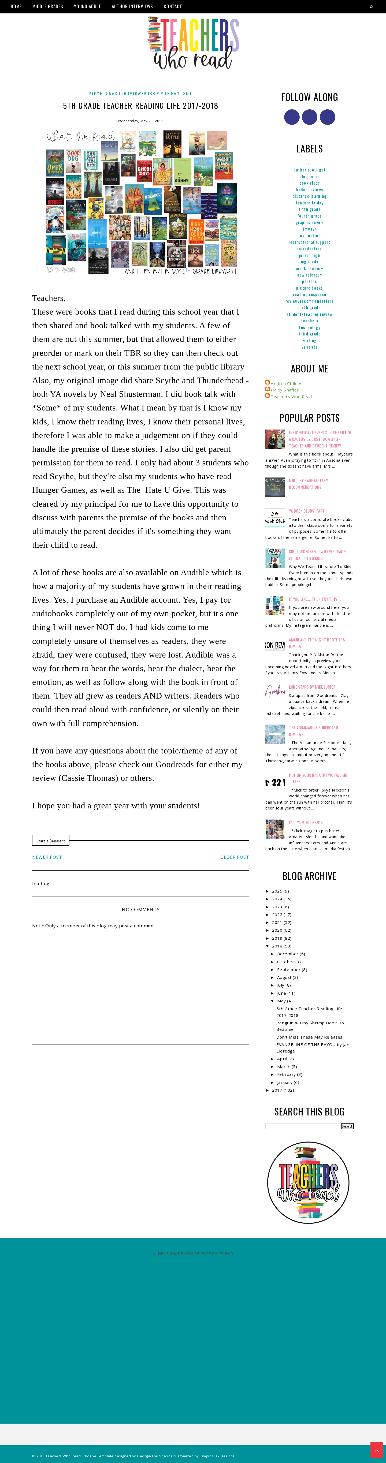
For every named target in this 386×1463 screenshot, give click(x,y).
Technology (309, 327)
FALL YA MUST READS (306, 822)
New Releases (309, 275)
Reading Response (309, 294)
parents (309, 281)
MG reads (309, 261)
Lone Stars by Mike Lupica (312, 687)
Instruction (310, 235)
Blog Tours (310, 176)
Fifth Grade (105, 93)
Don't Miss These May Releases (309, 1037)
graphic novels (310, 222)
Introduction (309, 248)
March (284, 1066)
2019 (278, 938)
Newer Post (47, 857)
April (282, 1058)
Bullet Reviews (309, 189)
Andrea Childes (286, 383)
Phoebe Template (98, 1456)
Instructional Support (310, 242)
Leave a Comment (50, 841)
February (287, 1074)
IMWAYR (309, 229)
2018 (278, 946)
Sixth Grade (310, 307)
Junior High (309, 255)
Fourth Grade (309, 216)
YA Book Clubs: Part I (308, 511)
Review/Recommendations (158, 93)
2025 (278, 891)
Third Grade (310, 334)
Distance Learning (309, 196)
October (286, 961)
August (285, 977)
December (288, 953)
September (289, 969)
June (282, 993)
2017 (278, 1090)
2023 (278, 906)
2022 (278, 914)
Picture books (309, 288)
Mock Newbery (309, 268)
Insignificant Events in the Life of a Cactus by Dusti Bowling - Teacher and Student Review (320, 439)
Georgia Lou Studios (155, 1456)
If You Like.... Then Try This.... (315, 599)
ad (309, 163)
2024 (278, 898)
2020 (278, 930)
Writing (309, 340)
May (282, 1000)
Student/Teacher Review (310, 314)
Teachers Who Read (291, 396)
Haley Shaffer (285, 390)
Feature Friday (310, 203)
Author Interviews (132, 6)
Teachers (309, 320)
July (281, 985)
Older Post (234, 857)
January (285, 1082)
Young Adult (87, 6)
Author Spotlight (310, 170)
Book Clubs (309, 183)
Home (16, 6)
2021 (278, 922)
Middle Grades (47, 6)
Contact (173, 6)
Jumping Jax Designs (217, 1456)
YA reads (310, 347)
